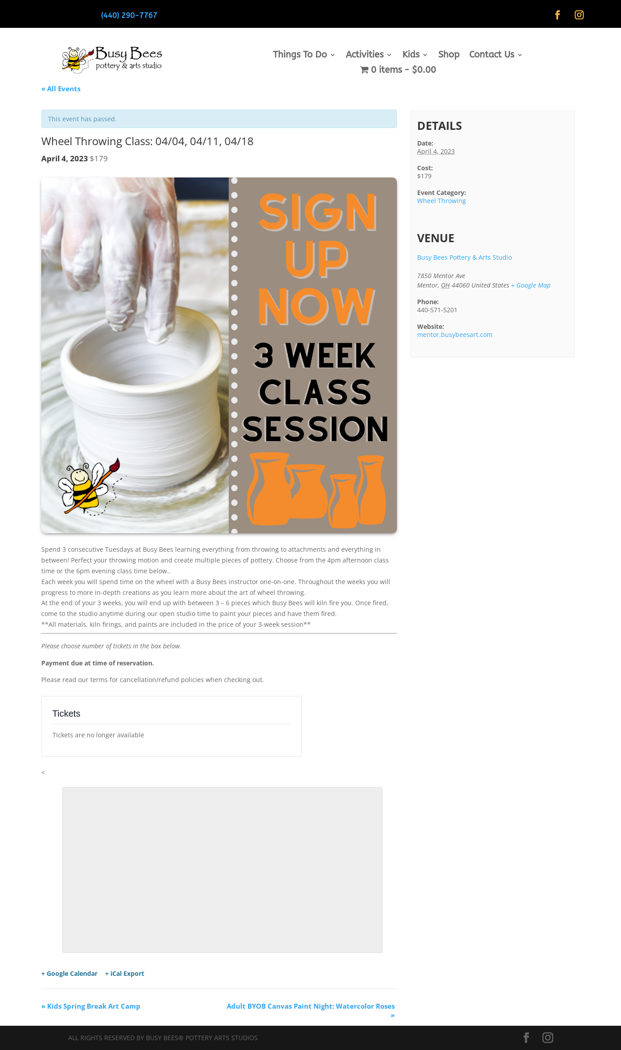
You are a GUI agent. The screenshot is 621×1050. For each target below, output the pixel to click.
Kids (410, 56)
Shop (448, 56)
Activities (364, 56)
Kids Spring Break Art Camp (91, 1005)
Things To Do (300, 56)
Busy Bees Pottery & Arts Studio (464, 257)
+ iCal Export (124, 974)
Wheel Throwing (441, 200)
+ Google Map (531, 285)
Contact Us (491, 56)
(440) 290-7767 (129, 15)
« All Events (60, 88)
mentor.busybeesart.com (455, 334)
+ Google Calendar (69, 974)
